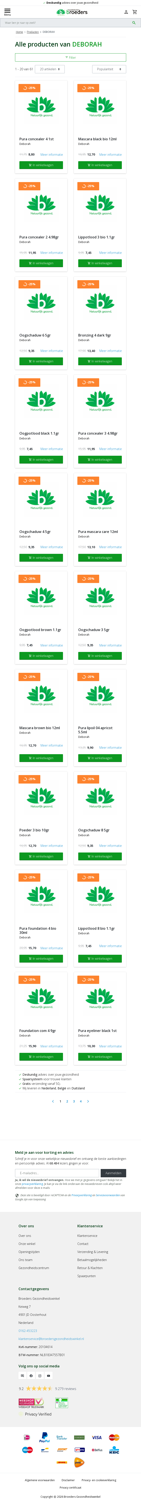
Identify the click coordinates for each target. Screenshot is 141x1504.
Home (19, 32)
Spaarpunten (86, 1276)
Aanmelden (113, 1173)
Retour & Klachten (90, 1268)
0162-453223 (28, 1331)
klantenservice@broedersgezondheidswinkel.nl (51, 1339)
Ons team (25, 1260)
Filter (70, 57)
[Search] (65, 22)
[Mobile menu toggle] (7, 12)
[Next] (88, 1101)
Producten (33, 32)
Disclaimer (68, 1480)
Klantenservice (87, 1236)
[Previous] (53, 1101)
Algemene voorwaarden (40, 1480)
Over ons (25, 1236)
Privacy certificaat (70, 1487)
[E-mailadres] (57, 1173)
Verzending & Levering (92, 1252)
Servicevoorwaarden (108, 1195)
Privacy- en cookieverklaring (99, 1480)
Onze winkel (27, 1244)
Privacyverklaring (81, 1195)
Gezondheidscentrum (34, 1268)
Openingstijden (29, 1252)
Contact (82, 1244)
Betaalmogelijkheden (92, 1260)
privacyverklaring (32, 1184)
